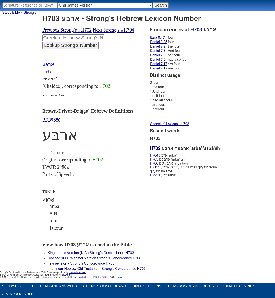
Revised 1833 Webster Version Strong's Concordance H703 (94, 258)
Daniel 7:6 (157, 55)
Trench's (231, 286)
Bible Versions (146, 286)
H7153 (155, 167)
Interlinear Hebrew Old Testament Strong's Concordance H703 (97, 269)
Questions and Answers (53, 286)
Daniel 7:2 (157, 46)
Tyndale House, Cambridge (75, 277)
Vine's (249, 286)
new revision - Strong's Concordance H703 (81, 263)
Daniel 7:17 (158, 64)
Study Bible (11, 12)
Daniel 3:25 (158, 42)
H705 (154, 159)
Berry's (210, 286)
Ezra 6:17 (157, 37)
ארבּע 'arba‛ (163, 155)
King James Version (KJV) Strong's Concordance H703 (91, 253)
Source (119, 277)
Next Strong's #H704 (113, 30)
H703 (196, 29)
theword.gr (67, 275)
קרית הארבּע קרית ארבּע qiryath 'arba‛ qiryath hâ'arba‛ (184, 169)
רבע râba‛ (163, 175)
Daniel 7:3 (157, 51)
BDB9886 (51, 120)
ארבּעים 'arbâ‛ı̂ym (167, 159)
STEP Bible (94, 277)
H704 (154, 155)
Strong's (30, 12)
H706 (154, 163)
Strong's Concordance (104, 286)
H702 (104, 86)
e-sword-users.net (77, 272)
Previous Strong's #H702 (67, 30)
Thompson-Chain (182, 286)
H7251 (155, 175)
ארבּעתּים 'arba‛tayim (170, 163)
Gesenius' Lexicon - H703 (169, 124)
